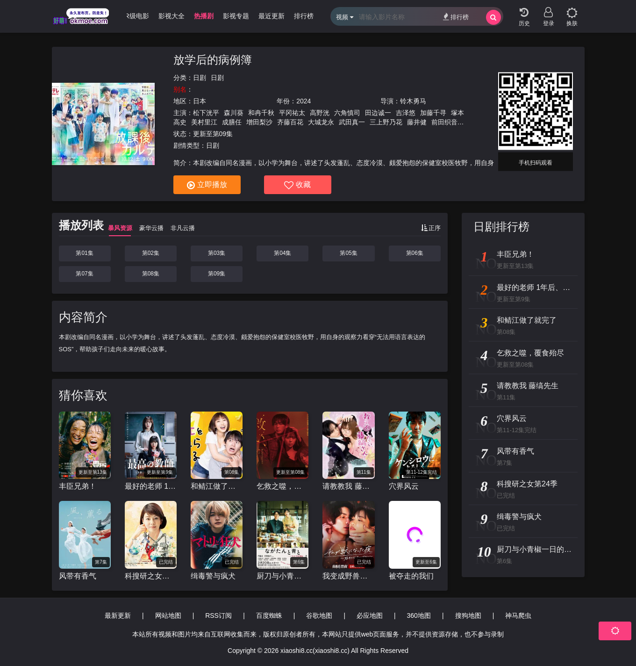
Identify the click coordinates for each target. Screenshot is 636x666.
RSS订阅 (218, 615)
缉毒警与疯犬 (213, 576)
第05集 (348, 253)
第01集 (84, 253)
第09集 (216, 273)
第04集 (282, 253)
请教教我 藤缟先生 (348, 486)
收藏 (297, 185)
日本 (199, 101)
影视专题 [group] (236, 16)
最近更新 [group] (271, 16)
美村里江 (204, 122)
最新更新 (118, 615)
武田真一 (352, 122)
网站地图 (168, 615)
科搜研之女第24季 (151, 576)
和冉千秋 (261, 112)
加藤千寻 (433, 112)
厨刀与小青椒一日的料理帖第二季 (282, 576)
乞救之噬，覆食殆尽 (282, 486)
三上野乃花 (386, 122)
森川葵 (233, 112)
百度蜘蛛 (269, 615)
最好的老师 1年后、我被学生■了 (151, 486)
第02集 (150, 253)
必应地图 (370, 615)
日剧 (199, 77)
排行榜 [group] (304, 16)
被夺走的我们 (411, 576)
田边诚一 (378, 112)
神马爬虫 (518, 615)
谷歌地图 (319, 615)
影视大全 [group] (171, 16)
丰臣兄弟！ (77, 486)
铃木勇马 (413, 101)
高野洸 (319, 112)
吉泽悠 (405, 112)
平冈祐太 (292, 112)
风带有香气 (77, 576)
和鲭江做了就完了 (217, 486)
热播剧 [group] (204, 16)
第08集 (150, 273)
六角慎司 (347, 112)
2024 (303, 101)
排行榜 (456, 17)
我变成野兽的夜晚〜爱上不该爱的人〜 (348, 576)
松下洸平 (206, 112)
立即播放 (207, 185)
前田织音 (444, 122)
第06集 (414, 253)
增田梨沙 (259, 122)
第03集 (216, 253)
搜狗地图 (468, 615)
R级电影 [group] (136, 16)
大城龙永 (321, 122)
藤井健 (417, 122)
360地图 (419, 615)
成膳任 (232, 122)
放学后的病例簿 (212, 59)
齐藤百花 (290, 122)
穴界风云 (404, 486)
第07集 (84, 273)
